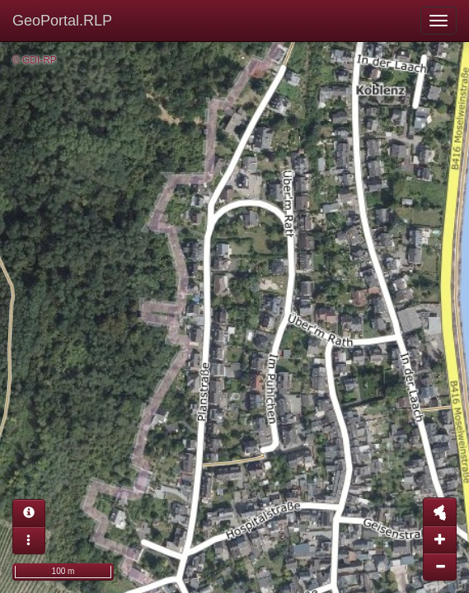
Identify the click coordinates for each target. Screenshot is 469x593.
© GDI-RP (34, 60)
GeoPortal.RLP (62, 20)
